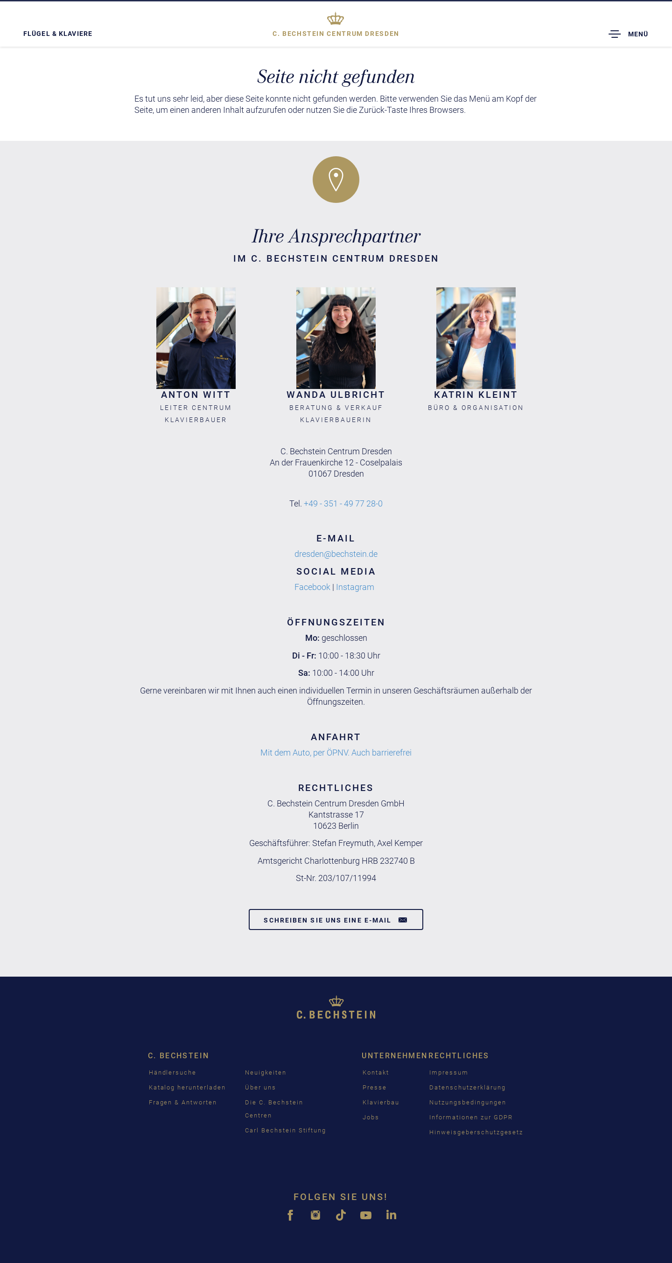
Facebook (312, 587)
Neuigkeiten (265, 1072)
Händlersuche (172, 1072)
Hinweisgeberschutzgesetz (476, 1132)
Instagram (355, 587)
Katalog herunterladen (187, 1087)
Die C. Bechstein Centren (274, 1109)
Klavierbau (381, 1102)
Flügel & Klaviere (57, 33)
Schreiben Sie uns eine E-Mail (336, 920)
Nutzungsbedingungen (467, 1102)
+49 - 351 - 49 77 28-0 (343, 503)
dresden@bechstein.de (336, 554)
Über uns (260, 1087)
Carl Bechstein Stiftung (285, 1130)
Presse (375, 1087)
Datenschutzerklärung (467, 1087)
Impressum (449, 1072)
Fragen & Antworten (183, 1102)
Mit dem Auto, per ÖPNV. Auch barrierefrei (336, 752)
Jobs (371, 1117)
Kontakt (376, 1072)
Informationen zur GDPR (471, 1117)
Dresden (336, 33)
